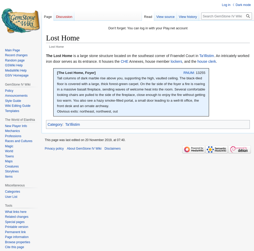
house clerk (206, 61)
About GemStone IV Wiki (84, 148)
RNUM (189, 73)
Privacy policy (54, 148)
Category (55, 124)
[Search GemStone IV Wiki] (226, 16)
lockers (176, 61)
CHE (124, 61)
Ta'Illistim (206, 56)
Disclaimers (113, 148)
